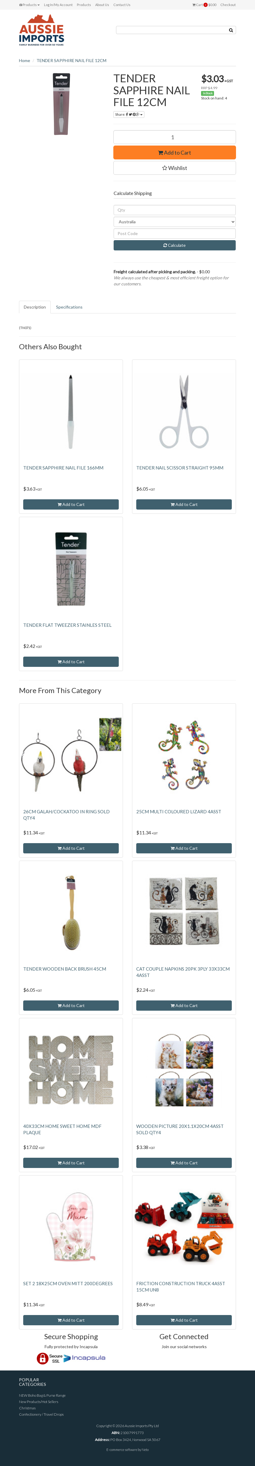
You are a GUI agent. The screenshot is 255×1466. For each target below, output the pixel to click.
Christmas (27, 1408)
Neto (145, 1450)
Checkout (228, 5)
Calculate (174, 245)
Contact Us (122, 5)
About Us (102, 5)
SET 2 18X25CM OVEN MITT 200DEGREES (68, 1283)
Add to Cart (174, 152)
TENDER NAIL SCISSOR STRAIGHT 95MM (179, 467)
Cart (204, 5)
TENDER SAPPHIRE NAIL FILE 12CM (71, 60)
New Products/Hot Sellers (38, 1401)
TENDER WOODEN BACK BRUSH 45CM (64, 969)
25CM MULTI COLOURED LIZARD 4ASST (178, 811)
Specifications (69, 306)
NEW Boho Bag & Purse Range (42, 1395)
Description (35, 306)
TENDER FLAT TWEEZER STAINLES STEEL (67, 625)
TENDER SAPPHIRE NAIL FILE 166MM (63, 467)
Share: (129, 114)
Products (29, 5)
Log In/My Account (58, 5)
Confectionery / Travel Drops (41, 1414)
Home (24, 60)
